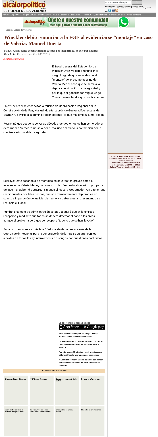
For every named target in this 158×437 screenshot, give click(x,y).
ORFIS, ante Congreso (38, 379)
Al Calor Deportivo (11, 15)
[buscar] (118, 2)
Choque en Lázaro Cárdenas (15, 379)
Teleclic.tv (87, 15)
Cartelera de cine (117, 15)
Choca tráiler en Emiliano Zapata (65, 410)
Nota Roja (75, 15)
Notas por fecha (134, 15)
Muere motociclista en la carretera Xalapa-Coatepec (14, 410)
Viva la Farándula (61, 15)
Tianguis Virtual (28, 15)
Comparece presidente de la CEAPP (66, 380)
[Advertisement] (26, 83)
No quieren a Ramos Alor (90, 379)
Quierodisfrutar (100, 15)
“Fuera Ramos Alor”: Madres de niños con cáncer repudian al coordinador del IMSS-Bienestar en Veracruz (81, 344)
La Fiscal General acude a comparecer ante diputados (40, 410)
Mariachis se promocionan (91, 409)
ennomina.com (44, 15)
